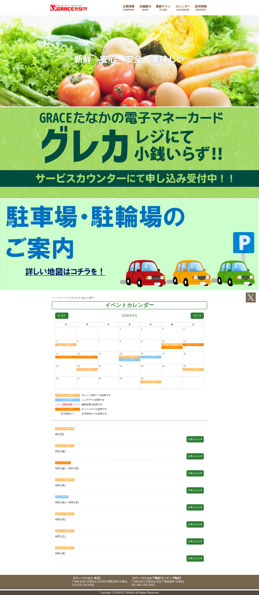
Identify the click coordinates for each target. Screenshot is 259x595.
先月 (63, 315)
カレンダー (182, 8)
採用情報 (201, 8)
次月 (196, 315)
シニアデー (129, 360)
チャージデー (172, 347)
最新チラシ (163, 8)
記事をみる (194, 439)
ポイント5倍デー (65, 344)
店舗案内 (145, 8)
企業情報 (128, 8)
